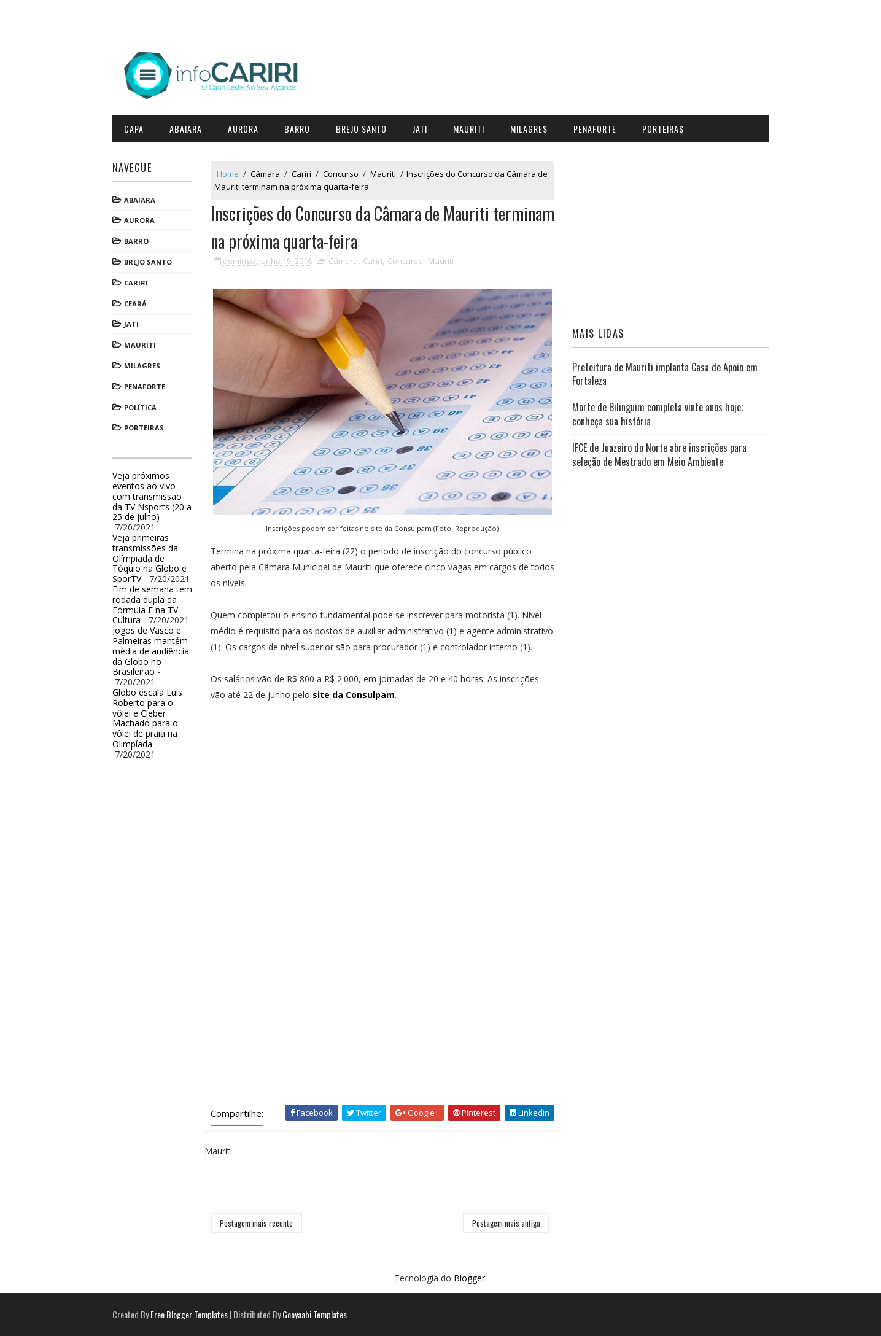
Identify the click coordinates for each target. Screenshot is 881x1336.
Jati (420, 128)
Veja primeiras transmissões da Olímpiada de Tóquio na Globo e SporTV (149, 558)
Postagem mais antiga (506, 1223)
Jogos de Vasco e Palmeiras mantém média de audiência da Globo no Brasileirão (150, 650)
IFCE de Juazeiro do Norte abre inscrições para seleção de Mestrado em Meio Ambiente (659, 454)
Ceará (135, 303)
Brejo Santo (361, 128)
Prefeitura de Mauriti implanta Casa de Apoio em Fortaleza (665, 374)
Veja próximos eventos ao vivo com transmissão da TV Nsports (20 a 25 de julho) (152, 496)
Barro (297, 128)
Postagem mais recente (256, 1223)
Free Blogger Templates (189, 1314)
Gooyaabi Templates (314, 1314)
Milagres (529, 128)
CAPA (134, 128)
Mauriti (468, 128)
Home (228, 173)
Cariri (136, 282)
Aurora (243, 128)
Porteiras (663, 128)
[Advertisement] (303, 818)
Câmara (265, 173)
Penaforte (594, 128)
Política (140, 407)
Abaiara (185, 128)
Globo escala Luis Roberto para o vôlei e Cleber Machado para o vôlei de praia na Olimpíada (147, 718)
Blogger (469, 1278)
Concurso (341, 173)
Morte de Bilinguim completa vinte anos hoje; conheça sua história (657, 414)
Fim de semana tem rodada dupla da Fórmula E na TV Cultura (152, 604)
